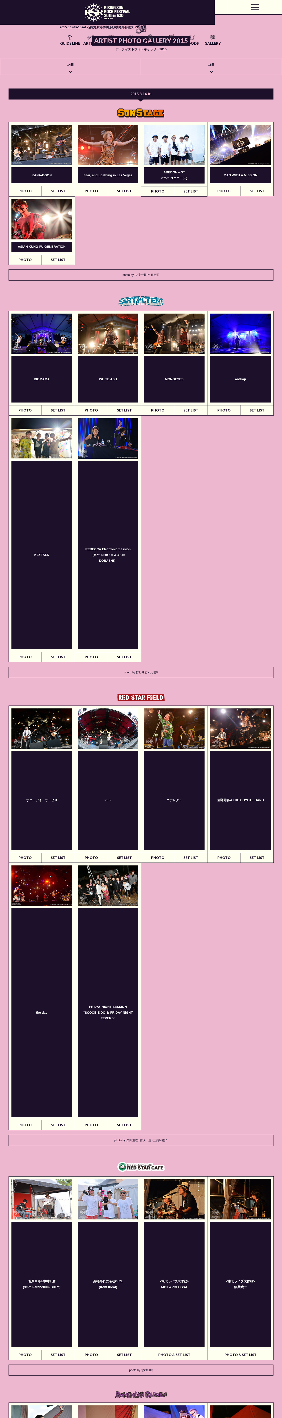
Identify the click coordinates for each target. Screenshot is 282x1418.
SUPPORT (189, 21)
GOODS (213, 21)
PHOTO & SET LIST (174, 780)
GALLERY (237, 21)
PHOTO (25, 197)
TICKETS (120, 21)
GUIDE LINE (72, 21)
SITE (142, 21)
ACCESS (165, 21)
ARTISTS (96, 21)
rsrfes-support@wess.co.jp (89, 1394)
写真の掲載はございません (25, 1092)
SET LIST (58, 197)
